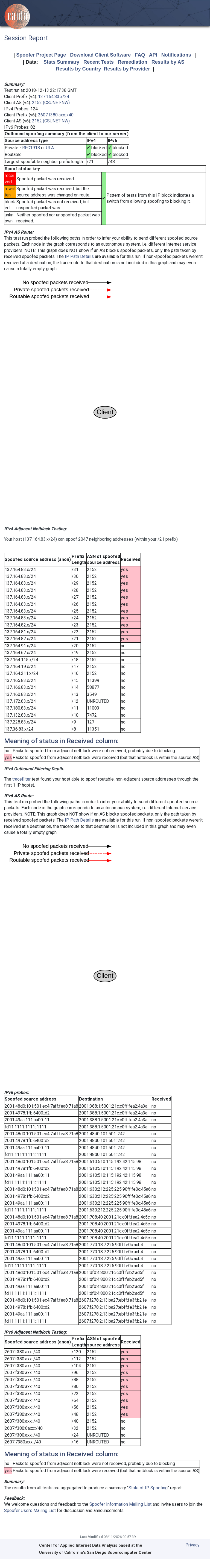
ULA (50, 147)
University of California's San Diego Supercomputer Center (95, 1552)
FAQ (140, 55)
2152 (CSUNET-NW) (51, 102)
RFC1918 (31, 147)
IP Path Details (79, 256)
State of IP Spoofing (148, 1487)
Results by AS (167, 62)
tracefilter (21, 779)
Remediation (132, 62)
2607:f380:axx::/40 (56, 114)
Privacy (192, 1545)
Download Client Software (100, 55)
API (153, 55)
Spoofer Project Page (41, 55)
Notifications (176, 55)
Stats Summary (61, 62)
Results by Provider (127, 69)
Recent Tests (98, 62)
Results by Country (78, 69)
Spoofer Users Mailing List (30, 1510)
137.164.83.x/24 (53, 96)
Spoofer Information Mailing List (120, 1504)
